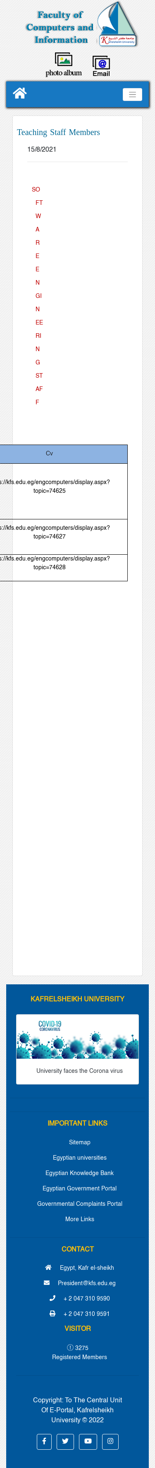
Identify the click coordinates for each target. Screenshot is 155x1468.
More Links (79, 1219)
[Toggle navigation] (132, 94)
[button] (44, 1442)
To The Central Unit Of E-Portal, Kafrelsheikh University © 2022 (81, 1410)
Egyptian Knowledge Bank (79, 1173)
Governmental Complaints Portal (79, 1204)
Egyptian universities (80, 1158)
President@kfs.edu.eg (80, 1283)
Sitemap (80, 1143)
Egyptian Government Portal (80, 1189)
